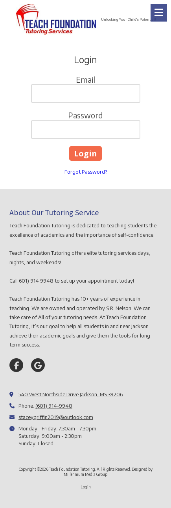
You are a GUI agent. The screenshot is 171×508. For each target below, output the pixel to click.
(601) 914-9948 (53, 406)
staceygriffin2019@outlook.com (55, 417)
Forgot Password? (85, 172)
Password (85, 115)
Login (86, 486)
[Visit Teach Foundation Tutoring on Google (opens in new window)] (38, 365)
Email (85, 79)
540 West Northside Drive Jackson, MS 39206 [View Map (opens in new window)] (70, 394)
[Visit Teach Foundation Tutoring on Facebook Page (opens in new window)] (16, 365)
